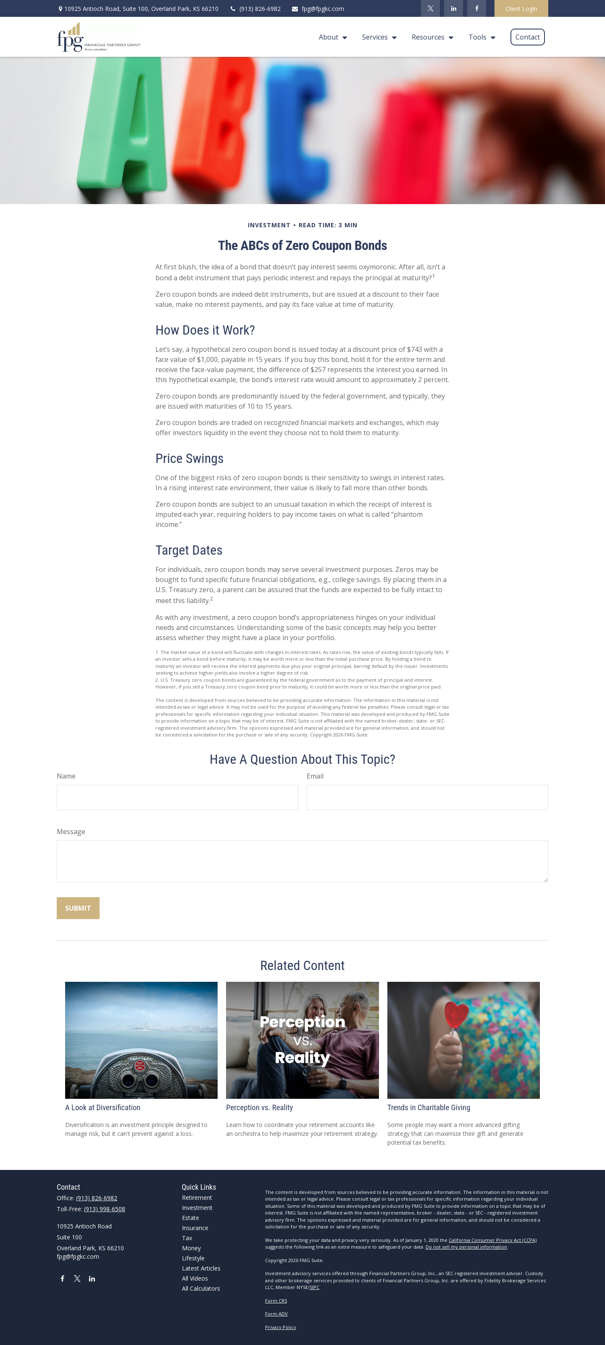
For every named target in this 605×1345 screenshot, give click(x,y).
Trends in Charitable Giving (429, 1107)
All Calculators (201, 1288)
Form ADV (276, 1313)
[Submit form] (78, 908)
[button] (331, 37)
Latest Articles (201, 1268)
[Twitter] (430, 8)
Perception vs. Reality (259, 1107)
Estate (190, 1218)
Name (66, 776)
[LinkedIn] (453, 8)
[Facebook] (476, 8)
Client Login (521, 9)
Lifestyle (193, 1258)
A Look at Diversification (102, 1107)
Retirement (197, 1197)
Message (71, 831)
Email (315, 776)
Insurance (195, 1228)
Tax (187, 1238)
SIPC (314, 1287)
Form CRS (276, 1300)
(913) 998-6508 (104, 1209)
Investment (197, 1208)
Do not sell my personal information (466, 1247)
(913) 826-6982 (255, 9)
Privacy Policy (280, 1327)
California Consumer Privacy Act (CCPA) (493, 1240)
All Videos (195, 1278)
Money (191, 1248)
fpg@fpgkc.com (317, 9)
